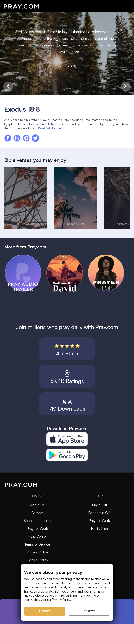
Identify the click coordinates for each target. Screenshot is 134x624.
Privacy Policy (37, 552)
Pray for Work (37, 528)
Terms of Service (37, 544)
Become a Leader (37, 520)
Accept (44, 611)
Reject (89, 611)
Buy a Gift (99, 505)
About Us (37, 505)
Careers (37, 513)
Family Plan (99, 528)
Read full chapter (49, 128)
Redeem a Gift (99, 513)
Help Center (37, 536)
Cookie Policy (37, 560)
